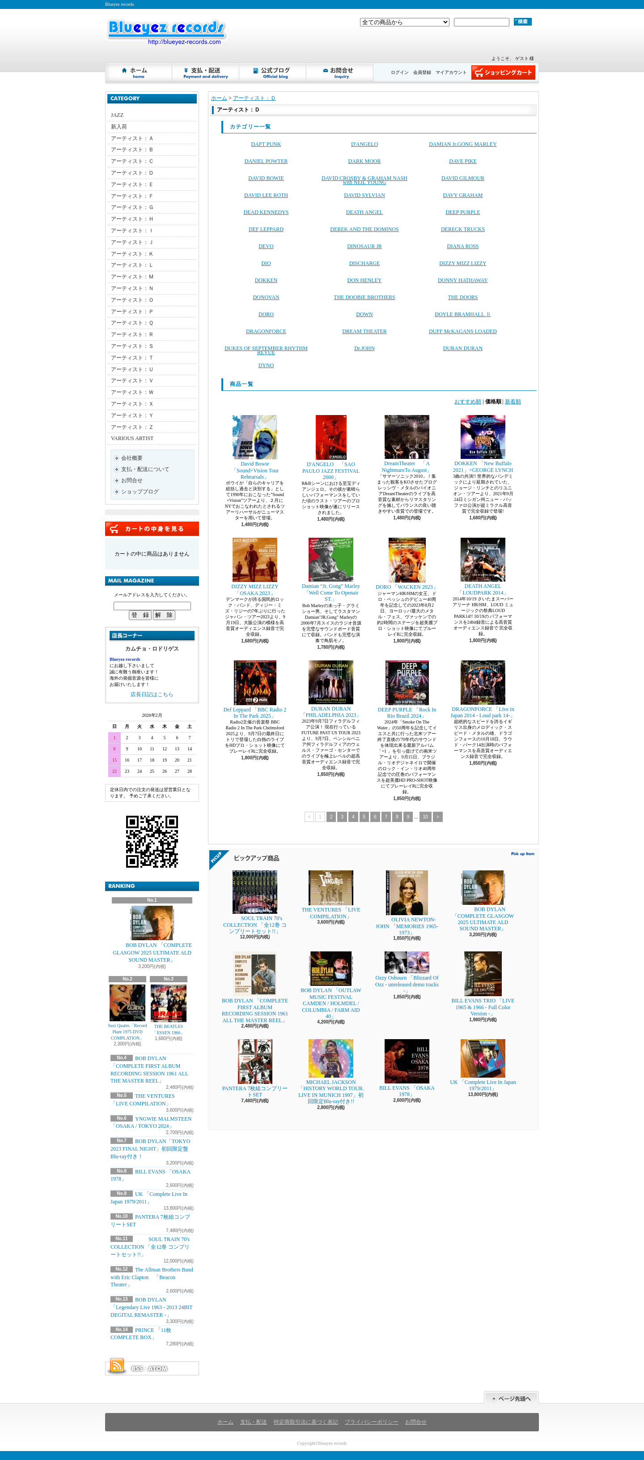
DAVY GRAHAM (463, 195)
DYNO (266, 365)
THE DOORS (463, 297)
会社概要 (132, 458)
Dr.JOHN (364, 348)
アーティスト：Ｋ (132, 254)
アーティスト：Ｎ (132, 288)
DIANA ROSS (463, 246)
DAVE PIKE (462, 161)
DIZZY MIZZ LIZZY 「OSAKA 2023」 (255, 567)
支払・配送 (253, 1422)
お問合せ (340, 72)
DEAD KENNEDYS (266, 212)
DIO (266, 263)
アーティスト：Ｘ (132, 404)
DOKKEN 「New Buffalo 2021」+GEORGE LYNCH (483, 444)
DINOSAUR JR (364, 246)
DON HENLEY (364, 280)
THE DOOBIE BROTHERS (364, 297)
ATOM (158, 1369)
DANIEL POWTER (266, 161)
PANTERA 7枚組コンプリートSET (255, 1068)
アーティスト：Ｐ (132, 311)
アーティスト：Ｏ (132, 300)
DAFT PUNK (266, 144)
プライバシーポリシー (371, 1422)
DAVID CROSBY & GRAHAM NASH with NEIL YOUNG (364, 180)
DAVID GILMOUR (462, 178)
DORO (266, 314)
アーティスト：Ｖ (132, 380)
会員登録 (422, 72)
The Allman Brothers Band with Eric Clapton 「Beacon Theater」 (151, 1277)
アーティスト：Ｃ (132, 161)
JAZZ (117, 115)
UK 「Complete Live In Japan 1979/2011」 (483, 1065)
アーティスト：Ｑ (132, 323)
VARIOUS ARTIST (132, 438)
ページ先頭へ (511, 1397)
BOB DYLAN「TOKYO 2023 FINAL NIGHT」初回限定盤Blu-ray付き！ (150, 1149)
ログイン (400, 72)
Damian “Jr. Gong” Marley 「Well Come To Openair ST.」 (331, 570)
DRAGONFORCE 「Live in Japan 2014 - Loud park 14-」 (483, 689)
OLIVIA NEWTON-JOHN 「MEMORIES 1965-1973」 (407, 903)
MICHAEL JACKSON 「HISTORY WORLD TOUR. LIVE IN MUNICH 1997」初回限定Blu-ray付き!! (331, 1072)
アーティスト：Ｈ (132, 219)
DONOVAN (266, 297)
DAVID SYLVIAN (364, 195)
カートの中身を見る (152, 529)
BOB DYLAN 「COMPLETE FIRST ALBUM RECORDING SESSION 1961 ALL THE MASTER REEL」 (255, 987)
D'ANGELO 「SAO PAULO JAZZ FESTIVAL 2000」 (331, 447)
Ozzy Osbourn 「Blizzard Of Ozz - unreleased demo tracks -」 (407, 972)
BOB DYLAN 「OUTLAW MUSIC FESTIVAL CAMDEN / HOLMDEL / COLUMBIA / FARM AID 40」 (331, 985)
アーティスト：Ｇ (132, 207)
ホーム (139, 72)
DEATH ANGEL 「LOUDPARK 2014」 (482, 566)
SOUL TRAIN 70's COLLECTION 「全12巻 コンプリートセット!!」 (150, 1247)
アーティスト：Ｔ (132, 358)
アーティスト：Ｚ (132, 427)
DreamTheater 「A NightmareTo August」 (407, 444)
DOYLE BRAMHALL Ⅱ (463, 314)
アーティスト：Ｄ (132, 173)
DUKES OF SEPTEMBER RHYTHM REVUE (266, 350)
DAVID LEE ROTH (266, 195)
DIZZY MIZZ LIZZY (463, 263)
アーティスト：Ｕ (132, 369)
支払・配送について (206, 72)
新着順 (513, 401)
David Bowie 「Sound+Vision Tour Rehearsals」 (255, 447)
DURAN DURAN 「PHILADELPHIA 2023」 (331, 689)
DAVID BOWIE (266, 178)
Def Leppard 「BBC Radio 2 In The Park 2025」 (255, 689)
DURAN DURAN (463, 348)
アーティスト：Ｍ (132, 277)
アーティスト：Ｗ (132, 392)
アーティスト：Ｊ (132, 242)
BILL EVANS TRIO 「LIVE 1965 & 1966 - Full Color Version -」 (483, 984)
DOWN (364, 314)
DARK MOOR (364, 161)
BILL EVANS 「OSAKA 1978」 (407, 1068)
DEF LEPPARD (266, 229)
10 (425, 816)
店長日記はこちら (152, 694)
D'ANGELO (364, 144)
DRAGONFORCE (266, 331)
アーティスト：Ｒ (132, 334)
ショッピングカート (503, 72)
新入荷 (119, 127)
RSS (137, 1369)
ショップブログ (273, 72)
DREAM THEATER (364, 331)
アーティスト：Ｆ (132, 196)
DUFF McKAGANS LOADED (463, 331)
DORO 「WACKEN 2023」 (407, 564)
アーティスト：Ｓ (132, 346)
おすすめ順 (467, 401)
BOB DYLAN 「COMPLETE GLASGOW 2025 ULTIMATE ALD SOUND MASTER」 (152, 934)
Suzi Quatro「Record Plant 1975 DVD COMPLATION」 (127, 1012)
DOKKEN (266, 280)
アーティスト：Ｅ (132, 184)
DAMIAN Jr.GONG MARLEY (463, 144)
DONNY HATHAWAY (463, 280)
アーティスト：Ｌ (132, 265)
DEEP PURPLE (462, 212)
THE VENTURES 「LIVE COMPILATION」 (330, 894)
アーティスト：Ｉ (132, 230)
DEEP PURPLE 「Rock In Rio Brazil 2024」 (407, 689)
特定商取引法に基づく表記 (306, 1422)
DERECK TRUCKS (463, 229)
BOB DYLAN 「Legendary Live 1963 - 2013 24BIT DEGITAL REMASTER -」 (151, 1307)
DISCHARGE (364, 263)
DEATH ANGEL (364, 212)
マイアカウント (451, 72)
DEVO (265, 246)
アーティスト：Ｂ (132, 149)
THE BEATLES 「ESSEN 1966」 (168, 1010)
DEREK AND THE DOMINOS (364, 229)
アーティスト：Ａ (132, 138)
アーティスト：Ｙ (132, 415)
